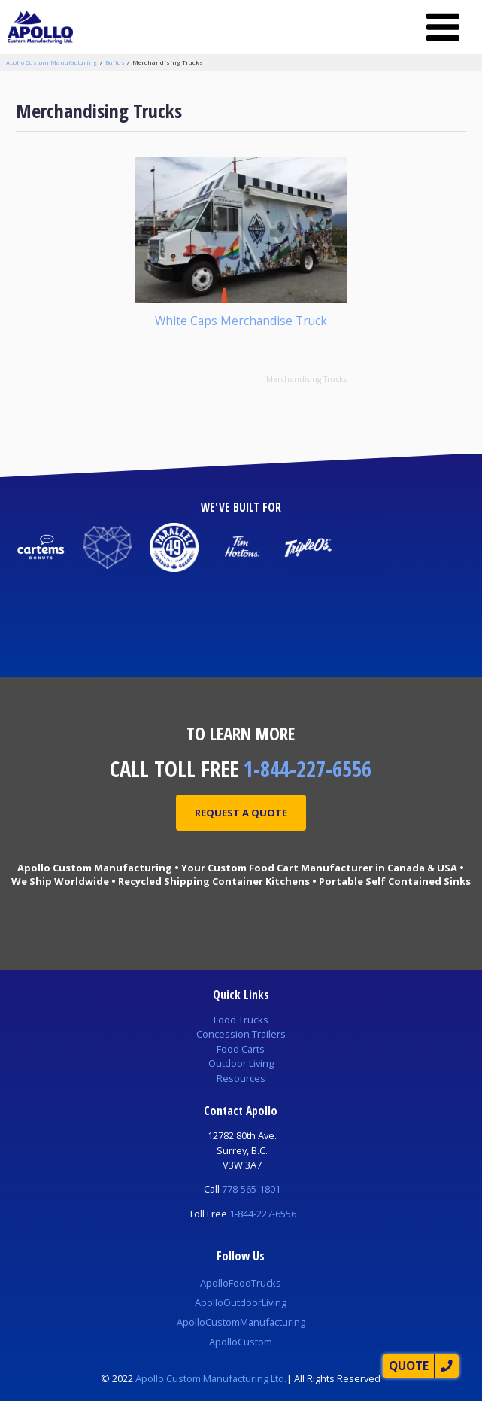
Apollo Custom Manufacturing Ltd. (210, 1378)
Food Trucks (241, 1019)
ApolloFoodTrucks (240, 1283)
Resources (241, 1078)
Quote (409, 1365)
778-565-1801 (251, 1189)
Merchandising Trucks (167, 62)
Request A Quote (241, 812)
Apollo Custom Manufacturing (51, 62)
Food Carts (241, 1049)
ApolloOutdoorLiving (240, 1302)
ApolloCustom (240, 1341)
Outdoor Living (241, 1063)
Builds (115, 62)
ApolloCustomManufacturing (241, 1322)
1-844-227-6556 (307, 769)
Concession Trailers (241, 1034)
